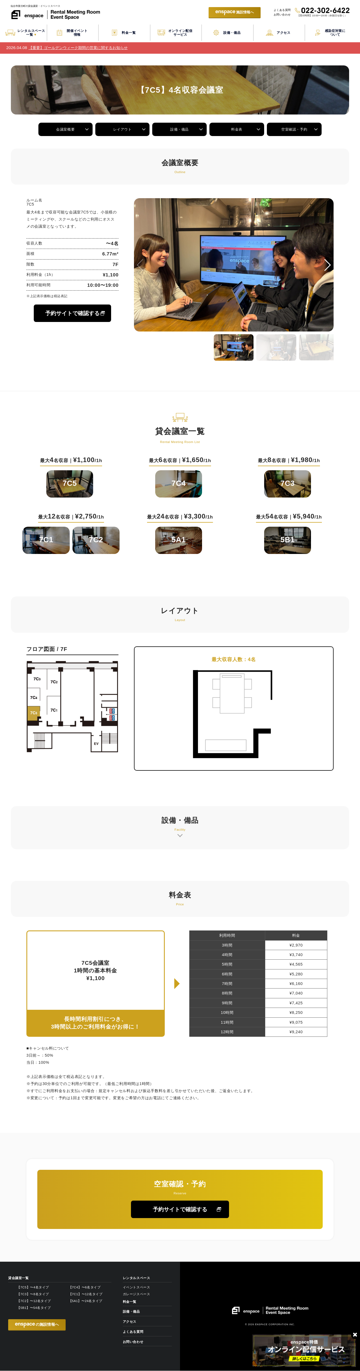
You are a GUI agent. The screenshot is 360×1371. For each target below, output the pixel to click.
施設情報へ (230, 12)
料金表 (237, 129)
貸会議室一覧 (18, 1278)
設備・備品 (180, 129)
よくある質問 (280, 9)
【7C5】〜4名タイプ (33, 1287)
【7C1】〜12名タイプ (86, 1294)
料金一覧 (129, 1302)
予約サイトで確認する (72, 314)
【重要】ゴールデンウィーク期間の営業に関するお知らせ (78, 48)
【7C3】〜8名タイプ (33, 1294)
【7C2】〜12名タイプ (34, 1301)
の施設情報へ (37, 1325)
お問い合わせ (280, 14)
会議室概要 (65, 129)
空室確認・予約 (295, 129)
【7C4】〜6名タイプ (85, 1287)
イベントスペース (136, 1287)
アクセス (129, 1322)
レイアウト (122, 129)
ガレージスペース (136, 1294)
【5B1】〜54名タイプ (34, 1308)
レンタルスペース (136, 1278)
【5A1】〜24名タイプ (85, 1301)
